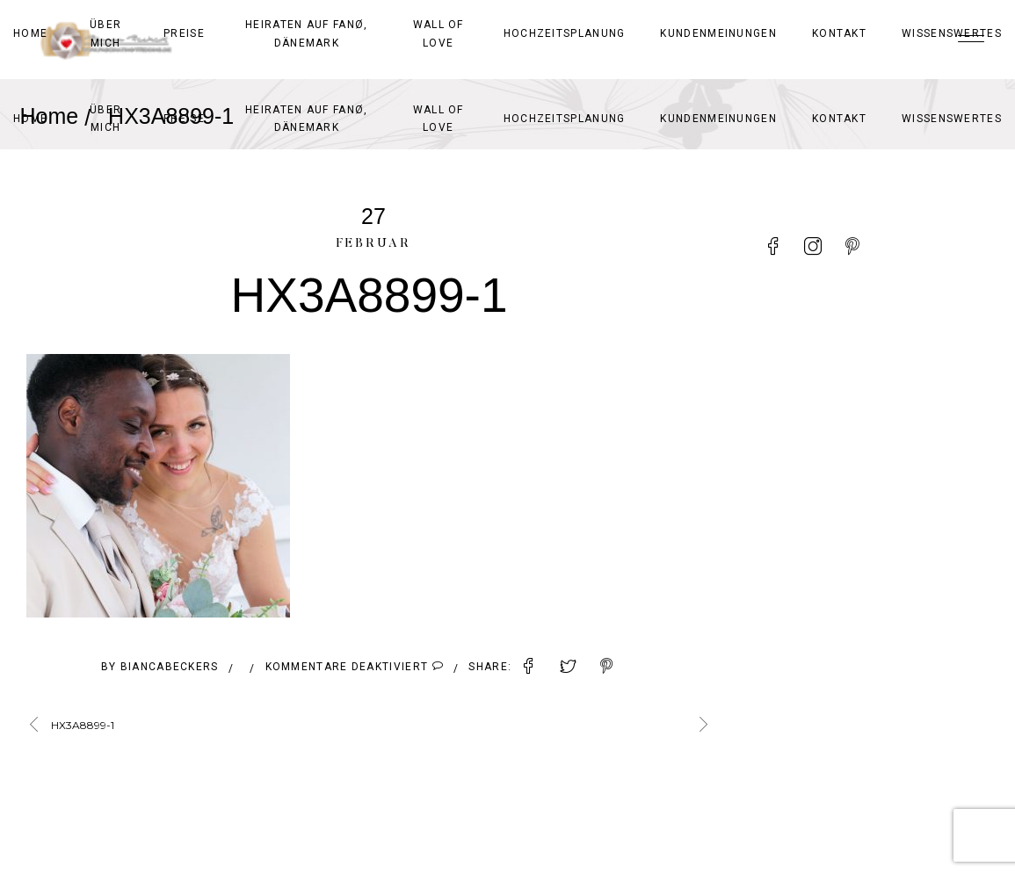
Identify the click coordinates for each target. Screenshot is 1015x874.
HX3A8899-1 (82, 725)
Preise (184, 118)
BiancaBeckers (169, 667)
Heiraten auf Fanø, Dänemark (306, 119)
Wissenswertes (952, 118)
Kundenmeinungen (718, 118)
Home (30, 118)
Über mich (105, 119)
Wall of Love (438, 119)
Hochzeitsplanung (565, 118)
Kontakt (839, 118)
